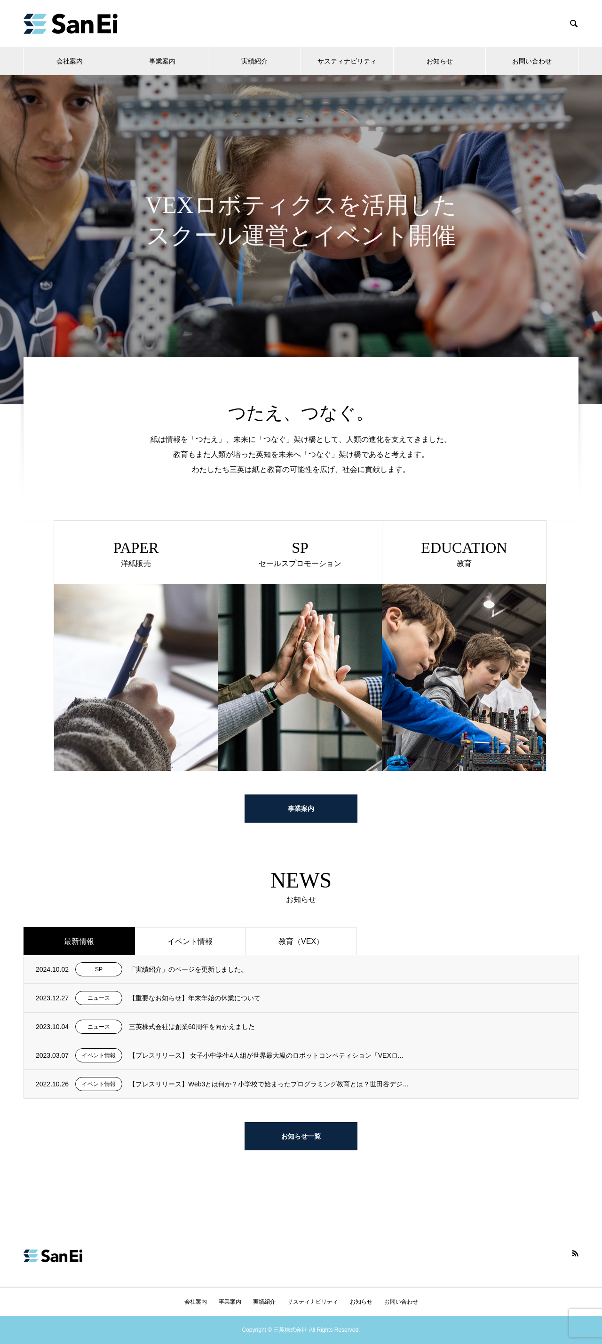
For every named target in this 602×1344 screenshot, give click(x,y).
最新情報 (79, 941)
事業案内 (162, 61)
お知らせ (440, 61)
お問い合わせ (532, 61)
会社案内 (69, 61)
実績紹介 (254, 61)
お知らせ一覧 (301, 1136)
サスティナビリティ (347, 61)
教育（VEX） (301, 941)
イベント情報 (190, 941)
